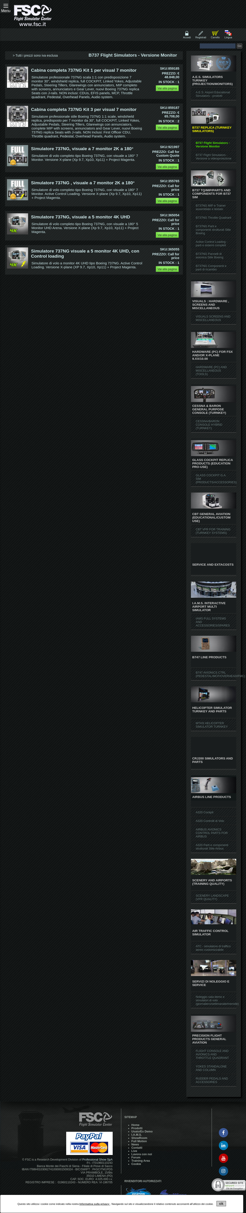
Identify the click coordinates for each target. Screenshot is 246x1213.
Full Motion (139, 1141)
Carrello (215, 37)
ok (221, 1204)
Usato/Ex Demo (142, 1131)
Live (134, 1151)
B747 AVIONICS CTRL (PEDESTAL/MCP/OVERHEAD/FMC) (220, 674)
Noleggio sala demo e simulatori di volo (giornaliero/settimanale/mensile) (217, 1000)
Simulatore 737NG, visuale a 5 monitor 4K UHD (80, 216)
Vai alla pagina (167, 88)
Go (239, 46)
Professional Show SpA (97, 1159)
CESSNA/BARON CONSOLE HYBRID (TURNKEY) (209, 424)
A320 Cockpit (204, 812)
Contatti (136, 1147)
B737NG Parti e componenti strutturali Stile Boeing (213, 229)
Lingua (228, 37)
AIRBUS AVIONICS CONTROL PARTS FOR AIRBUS (212, 833)
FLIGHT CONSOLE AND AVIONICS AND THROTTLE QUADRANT (212, 1054)
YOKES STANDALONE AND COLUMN (211, 1068)
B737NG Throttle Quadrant (213, 217)
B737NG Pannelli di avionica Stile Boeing (209, 255)
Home (135, 1125)
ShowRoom (139, 1138)
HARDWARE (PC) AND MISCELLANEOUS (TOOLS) (211, 370)
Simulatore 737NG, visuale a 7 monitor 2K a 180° (82, 148)
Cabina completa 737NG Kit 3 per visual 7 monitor (84, 109)
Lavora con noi (141, 1154)
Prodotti (137, 1128)
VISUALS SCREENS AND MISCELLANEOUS (213, 318)
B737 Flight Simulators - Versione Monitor (213, 144)
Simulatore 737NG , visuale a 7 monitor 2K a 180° (83, 182)
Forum (136, 1157)
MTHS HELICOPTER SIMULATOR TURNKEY (212, 724)
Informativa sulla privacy (94, 1204)
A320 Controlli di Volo (210, 821)
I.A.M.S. (136, 1134)
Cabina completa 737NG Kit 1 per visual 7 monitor (84, 70)
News (135, 1144)
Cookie (136, 1164)
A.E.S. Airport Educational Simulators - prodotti (213, 94)
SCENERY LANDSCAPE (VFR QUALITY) (212, 897)
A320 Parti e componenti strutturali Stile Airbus (212, 846)
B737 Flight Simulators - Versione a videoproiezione (213, 156)
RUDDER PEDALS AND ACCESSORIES (212, 1080)
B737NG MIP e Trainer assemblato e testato (211, 207)
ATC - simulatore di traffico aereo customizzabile (213, 947)
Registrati (200, 37)
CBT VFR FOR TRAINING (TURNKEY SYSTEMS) (213, 531)
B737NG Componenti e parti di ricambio (211, 267)
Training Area (140, 1160)
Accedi (187, 37)
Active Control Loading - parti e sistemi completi (211, 243)
